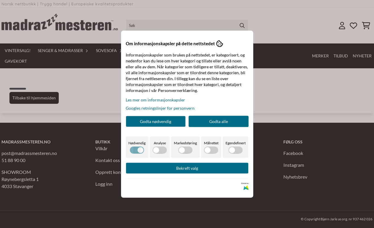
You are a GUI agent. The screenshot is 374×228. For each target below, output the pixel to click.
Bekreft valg (187, 167)
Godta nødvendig (155, 121)
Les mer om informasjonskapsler (155, 99)
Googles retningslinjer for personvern (160, 107)
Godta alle (218, 121)
